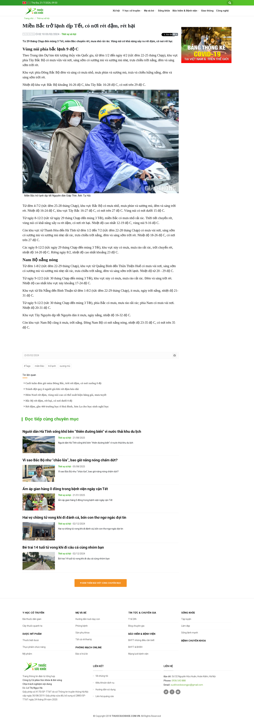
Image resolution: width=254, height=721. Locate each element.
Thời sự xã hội (43, 18)
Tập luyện (186, 619)
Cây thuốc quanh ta (32, 626)
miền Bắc (39, 366)
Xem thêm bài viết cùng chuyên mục (100, 583)
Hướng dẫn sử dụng (105, 689)
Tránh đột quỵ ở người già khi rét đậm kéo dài (51, 389)
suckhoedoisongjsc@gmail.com (187, 685)
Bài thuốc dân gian (32, 619)
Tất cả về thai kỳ (83, 639)
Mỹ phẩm (27, 653)
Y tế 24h (132, 619)
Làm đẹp (185, 626)
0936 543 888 (179, 680)
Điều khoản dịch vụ (105, 682)
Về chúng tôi (102, 676)
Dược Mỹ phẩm (32, 633)
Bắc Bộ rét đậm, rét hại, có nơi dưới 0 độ (48, 400)
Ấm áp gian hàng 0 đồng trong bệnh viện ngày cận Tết (65, 489)
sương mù (65, 366)
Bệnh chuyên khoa (193, 640)
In (175, 34)
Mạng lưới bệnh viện (138, 653)
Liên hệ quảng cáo (105, 696)
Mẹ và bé (149, 10)
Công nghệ (222, 10)
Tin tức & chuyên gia (142, 612)
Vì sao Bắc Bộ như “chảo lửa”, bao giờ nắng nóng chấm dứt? (70, 460)
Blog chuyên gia (136, 626)
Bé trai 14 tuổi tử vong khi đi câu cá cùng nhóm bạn (63, 547)
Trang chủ (28, 18)
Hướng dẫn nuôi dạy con (87, 619)
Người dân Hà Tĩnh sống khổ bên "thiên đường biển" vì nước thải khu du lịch (82, 431)
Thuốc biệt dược (31, 640)
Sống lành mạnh (189, 632)
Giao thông (207, 10)
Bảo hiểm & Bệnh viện (185, 10)
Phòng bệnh (81, 626)
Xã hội (116, 10)
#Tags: (27, 366)
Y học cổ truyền (131, 10)
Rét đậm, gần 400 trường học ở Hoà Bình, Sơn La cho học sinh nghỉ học (66, 406)
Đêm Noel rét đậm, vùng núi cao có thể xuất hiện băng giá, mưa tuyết (65, 395)
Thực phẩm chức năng (34, 647)
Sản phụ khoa (82, 632)
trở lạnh (52, 366)
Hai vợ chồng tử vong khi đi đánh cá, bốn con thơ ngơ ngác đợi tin (74, 517)
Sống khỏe (164, 10)
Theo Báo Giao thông (28, 34)
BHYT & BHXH (135, 647)
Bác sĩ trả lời (81, 653)
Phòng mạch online (88, 647)
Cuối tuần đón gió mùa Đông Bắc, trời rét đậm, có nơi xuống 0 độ (62, 383)
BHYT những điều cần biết (141, 640)
